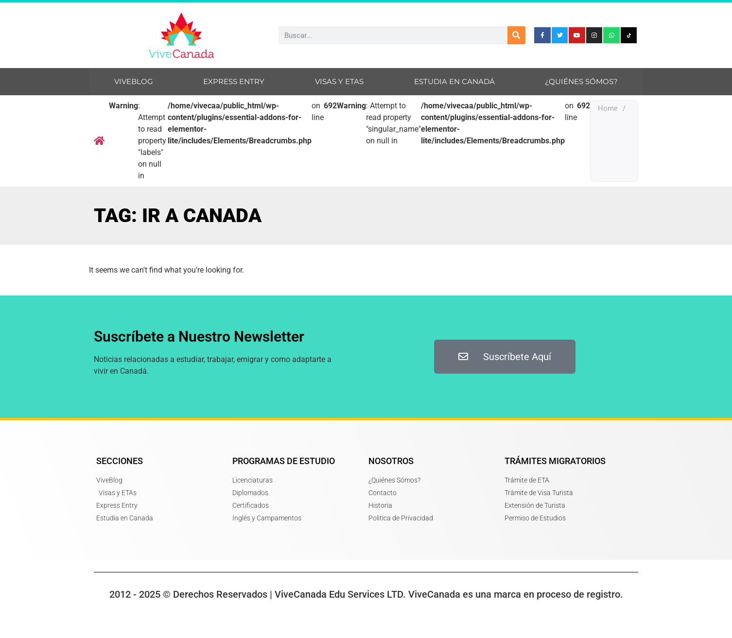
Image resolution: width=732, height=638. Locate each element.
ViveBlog (133, 81)
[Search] (516, 35)
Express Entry (233, 81)
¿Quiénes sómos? (581, 81)
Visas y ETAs (339, 81)
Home (608, 108)
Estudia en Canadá (454, 81)
